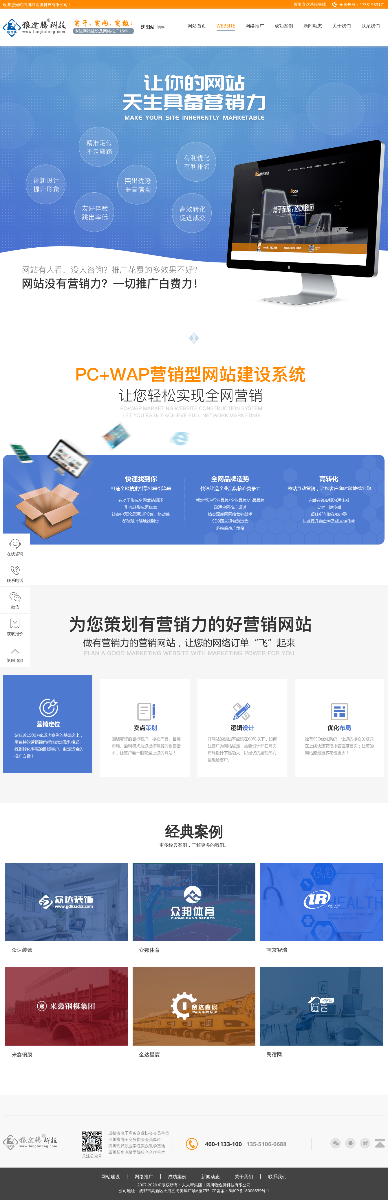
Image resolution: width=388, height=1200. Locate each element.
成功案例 (177, 1176)
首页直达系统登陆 (310, 4)
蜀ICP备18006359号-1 (249, 1190)
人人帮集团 (192, 1185)
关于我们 (244, 1176)
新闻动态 (210, 1176)
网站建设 (110, 1176)
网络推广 (144, 1176)
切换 (161, 27)
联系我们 (277, 1176)
